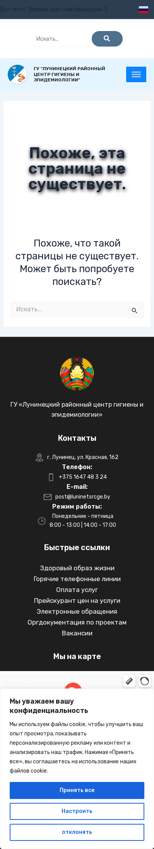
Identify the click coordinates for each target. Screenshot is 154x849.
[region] (77, 769)
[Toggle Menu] (136, 74)
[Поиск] (107, 39)
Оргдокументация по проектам (77, 622)
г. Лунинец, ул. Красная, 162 (82, 457)
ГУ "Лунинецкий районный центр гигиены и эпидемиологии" (69, 74)
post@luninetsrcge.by (82, 497)
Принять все (77, 790)
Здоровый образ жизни (77, 568)
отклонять (77, 832)
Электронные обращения (77, 611)
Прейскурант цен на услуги (77, 600)
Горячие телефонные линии (77, 579)
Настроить (77, 811)
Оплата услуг (77, 590)
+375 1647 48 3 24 (83, 477)
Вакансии (77, 633)
